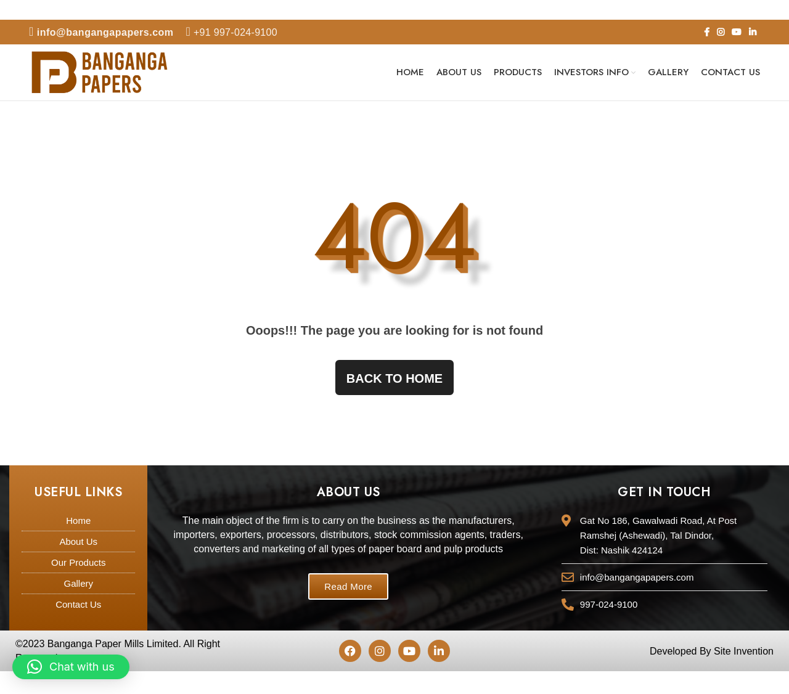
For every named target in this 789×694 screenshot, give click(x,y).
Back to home (394, 381)
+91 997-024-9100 (231, 32)
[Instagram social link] (720, 32)
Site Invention (744, 653)
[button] (70, 667)
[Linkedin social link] (752, 32)
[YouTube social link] (736, 32)
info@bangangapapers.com (101, 32)
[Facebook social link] (706, 32)
